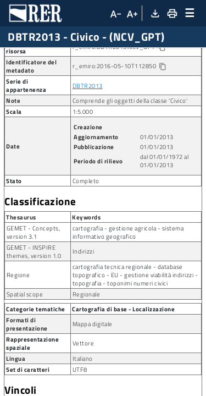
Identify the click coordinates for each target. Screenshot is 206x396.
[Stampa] (171, 13)
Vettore (83, 391)
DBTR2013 (88, 133)
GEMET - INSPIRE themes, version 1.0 (34, 299)
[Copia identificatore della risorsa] (161, 95)
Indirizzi (83, 299)
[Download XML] (154, 13)
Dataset (96, 56)
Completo (86, 228)
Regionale (87, 342)
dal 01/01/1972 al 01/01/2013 (164, 208)
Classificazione (40, 249)
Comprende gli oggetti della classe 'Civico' (130, 148)
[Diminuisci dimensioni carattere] (114, 13)
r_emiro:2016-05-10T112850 (120, 113)
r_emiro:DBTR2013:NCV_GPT (128, 94)
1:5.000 (83, 159)
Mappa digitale (93, 371)
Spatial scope (25, 342)
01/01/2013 (157, 184)
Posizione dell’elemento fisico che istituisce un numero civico (94, 74)
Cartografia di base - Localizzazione (123, 356)
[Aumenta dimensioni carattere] (131, 13)
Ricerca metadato (39, 56)
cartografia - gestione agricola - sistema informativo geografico (128, 280)
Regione (18, 322)
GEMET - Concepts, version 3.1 (33, 280)
